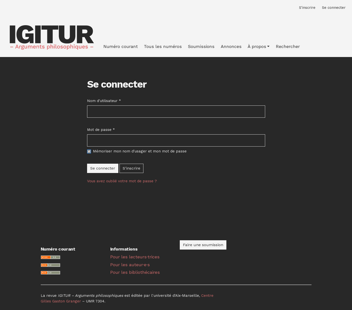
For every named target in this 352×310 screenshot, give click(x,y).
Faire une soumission (203, 244)
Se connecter (102, 168)
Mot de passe (101, 129)
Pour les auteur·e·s (130, 264)
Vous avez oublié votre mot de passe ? (122, 181)
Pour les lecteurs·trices (135, 256)
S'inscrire (131, 168)
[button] (258, 46)
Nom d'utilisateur (104, 100)
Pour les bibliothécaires (135, 272)
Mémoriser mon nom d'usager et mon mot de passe (140, 151)
